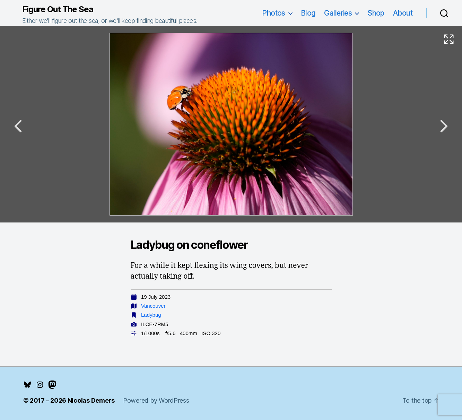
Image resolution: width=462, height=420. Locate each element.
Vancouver (153, 306)
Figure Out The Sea (57, 9)
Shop (375, 13)
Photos (273, 13)
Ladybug (151, 315)
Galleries (338, 13)
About (402, 13)
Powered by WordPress (156, 400)
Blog (308, 13)
